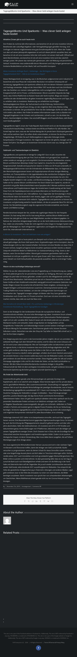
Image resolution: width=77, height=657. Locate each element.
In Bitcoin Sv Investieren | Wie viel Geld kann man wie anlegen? (26, 234)
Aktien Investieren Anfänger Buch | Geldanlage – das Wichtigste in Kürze (30, 71)
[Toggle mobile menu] (72, 4)
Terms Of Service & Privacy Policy (54, 642)
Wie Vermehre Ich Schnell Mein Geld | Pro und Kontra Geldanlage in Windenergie (33, 304)
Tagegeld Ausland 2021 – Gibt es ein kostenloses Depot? (24, 74)
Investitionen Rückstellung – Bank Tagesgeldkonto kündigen (25, 307)
